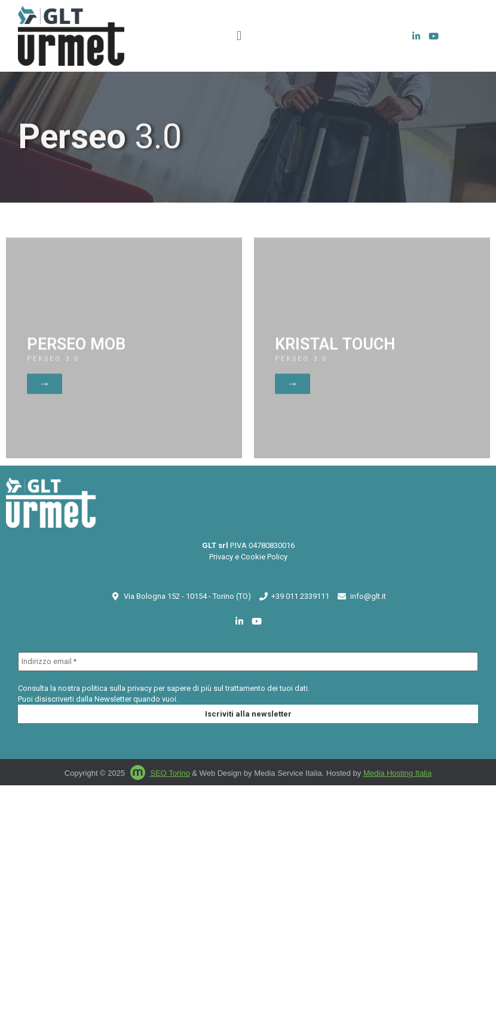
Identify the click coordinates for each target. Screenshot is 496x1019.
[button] (238, 36)
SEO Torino (169, 771)
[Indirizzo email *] (248, 659)
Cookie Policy (264, 554)
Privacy (221, 554)
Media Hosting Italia (397, 771)
